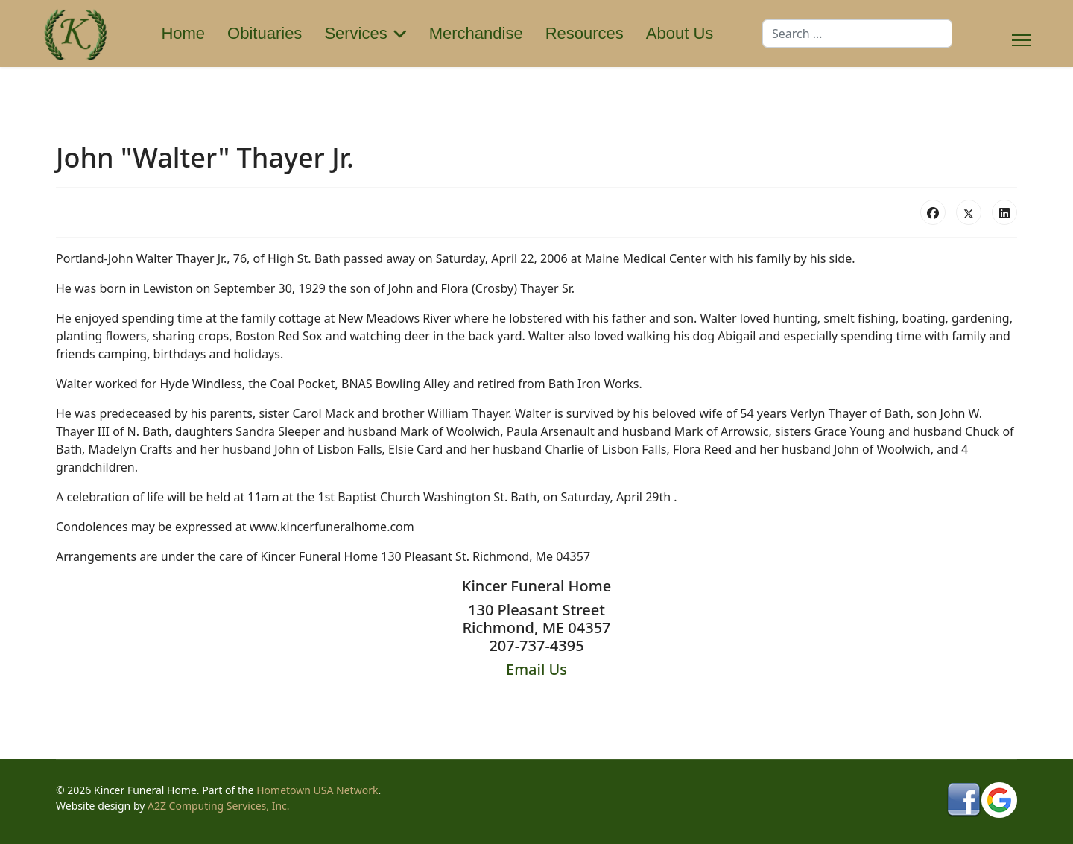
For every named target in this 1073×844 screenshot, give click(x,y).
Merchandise (476, 33)
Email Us (536, 669)
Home (183, 33)
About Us (680, 33)
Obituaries (264, 33)
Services (355, 33)
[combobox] (857, 33)
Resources (584, 33)
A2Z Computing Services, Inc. (219, 806)
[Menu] (1021, 33)
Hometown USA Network (317, 790)
